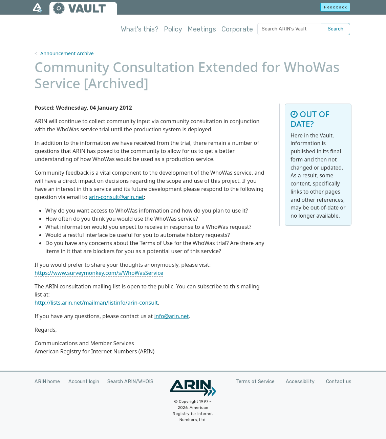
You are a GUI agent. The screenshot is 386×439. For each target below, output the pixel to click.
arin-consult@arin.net (116, 197)
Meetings (202, 29)
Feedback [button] (335, 7)
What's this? (139, 29)
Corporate (237, 29)
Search (335, 29)
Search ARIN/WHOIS (130, 382)
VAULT (87, 9)
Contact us (338, 382)
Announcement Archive (67, 53)
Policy (173, 29)
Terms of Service (255, 382)
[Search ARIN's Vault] (289, 29)
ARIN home (47, 382)
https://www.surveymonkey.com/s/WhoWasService (99, 273)
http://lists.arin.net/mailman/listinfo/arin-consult (96, 302)
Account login (83, 382)
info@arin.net (171, 316)
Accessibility (300, 382)
